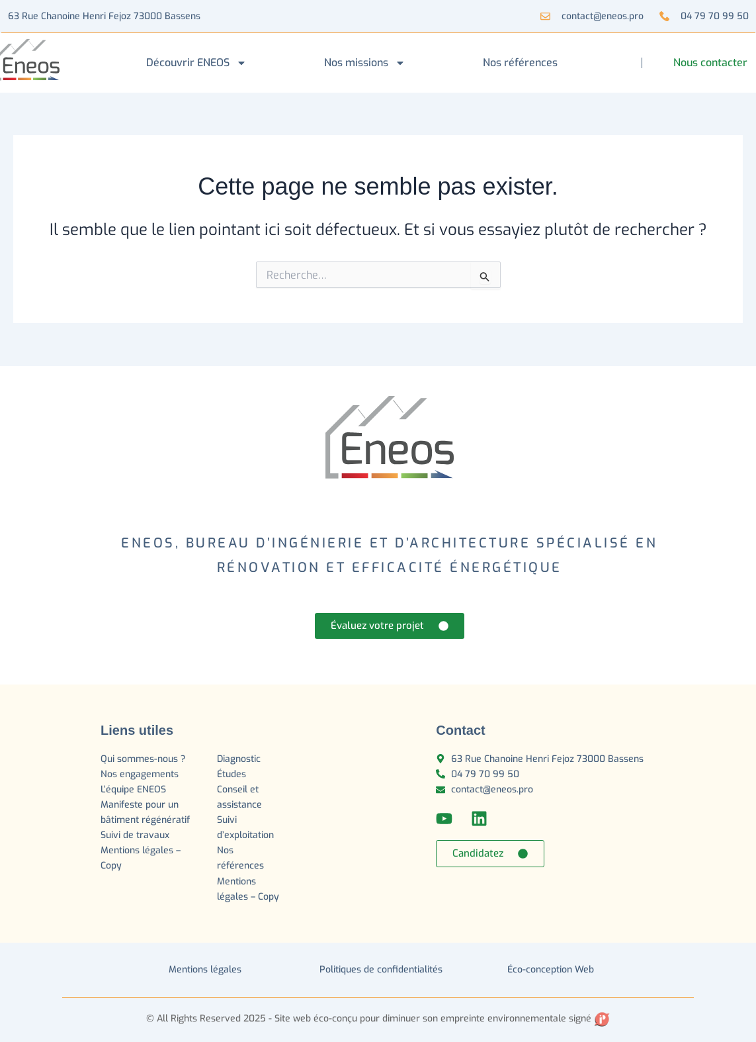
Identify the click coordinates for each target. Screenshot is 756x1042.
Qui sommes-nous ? (143, 759)
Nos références (520, 63)
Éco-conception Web (550, 969)
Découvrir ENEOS (196, 62)
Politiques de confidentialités (380, 969)
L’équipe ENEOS (133, 789)
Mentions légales (205, 969)
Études (233, 774)
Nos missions (364, 62)
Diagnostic (240, 759)
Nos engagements (140, 774)
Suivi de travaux (136, 835)
